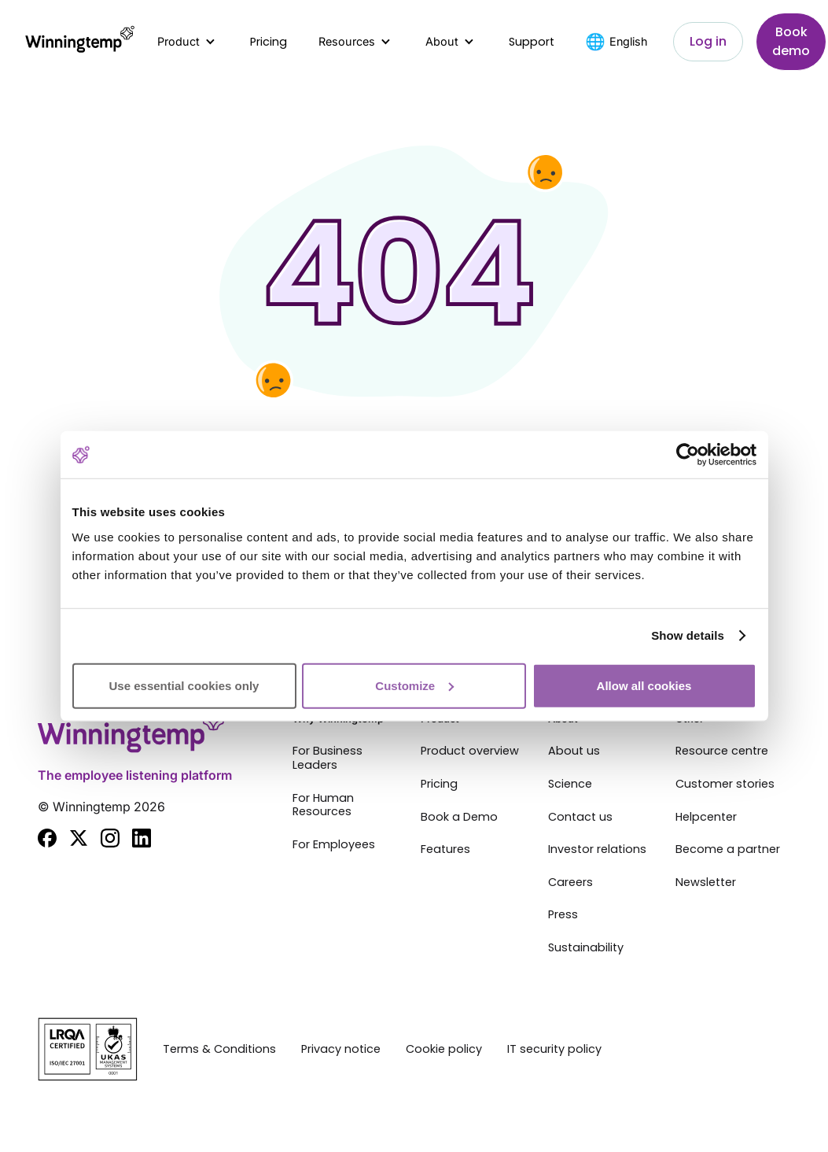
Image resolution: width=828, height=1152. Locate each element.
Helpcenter (706, 817)
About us (574, 751)
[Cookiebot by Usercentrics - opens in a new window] (687, 455)
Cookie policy (444, 1050)
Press (563, 915)
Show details (687, 635)
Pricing (268, 42)
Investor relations (597, 850)
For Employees (334, 845)
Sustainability (586, 948)
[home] (78, 42)
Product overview (470, 751)
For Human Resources (323, 805)
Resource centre (721, 751)
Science (570, 784)
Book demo (791, 41)
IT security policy (554, 1050)
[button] (188, 42)
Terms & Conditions (219, 1050)
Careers (570, 883)
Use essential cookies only (184, 685)
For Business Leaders (327, 758)
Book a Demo (459, 817)
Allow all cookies (644, 685)
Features (445, 850)
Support (531, 42)
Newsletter (705, 883)
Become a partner (727, 850)
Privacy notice (341, 1050)
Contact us (580, 817)
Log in (708, 41)
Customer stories (725, 784)
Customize (414, 685)
